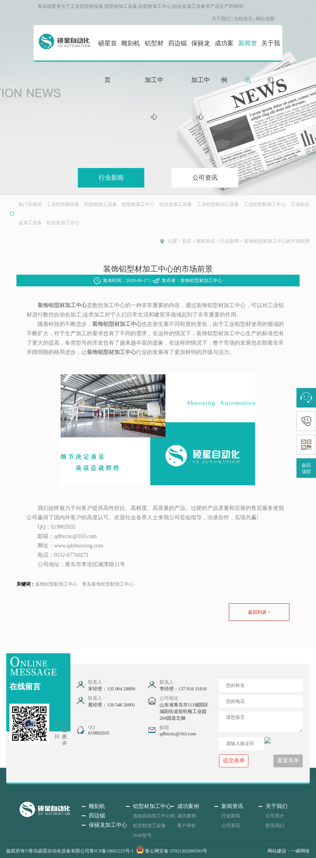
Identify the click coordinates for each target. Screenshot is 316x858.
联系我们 (275, 825)
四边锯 (177, 43)
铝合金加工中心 (63, 222)
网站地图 (265, 18)
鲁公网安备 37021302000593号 (171, 851)
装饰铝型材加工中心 (56, 584)
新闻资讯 (247, 61)
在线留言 (243, 18)
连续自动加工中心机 (154, 816)
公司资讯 (204, 177)
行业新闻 (111, 177)
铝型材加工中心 (154, 80)
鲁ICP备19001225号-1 (112, 851)
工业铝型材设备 (63, 204)
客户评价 (186, 825)
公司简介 (275, 816)
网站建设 (277, 851)
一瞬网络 (300, 851)
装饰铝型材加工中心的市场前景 (277, 241)
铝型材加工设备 (100, 204)
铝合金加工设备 (175, 204)
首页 (186, 241)
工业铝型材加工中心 (265, 204)
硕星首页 (107, 61)
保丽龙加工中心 (200, 80)
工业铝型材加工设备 (218, 204)
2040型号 (142, 835)
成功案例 (224, 61)
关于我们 (221, 18)
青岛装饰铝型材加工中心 (108, 584)
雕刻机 (130, 43)
